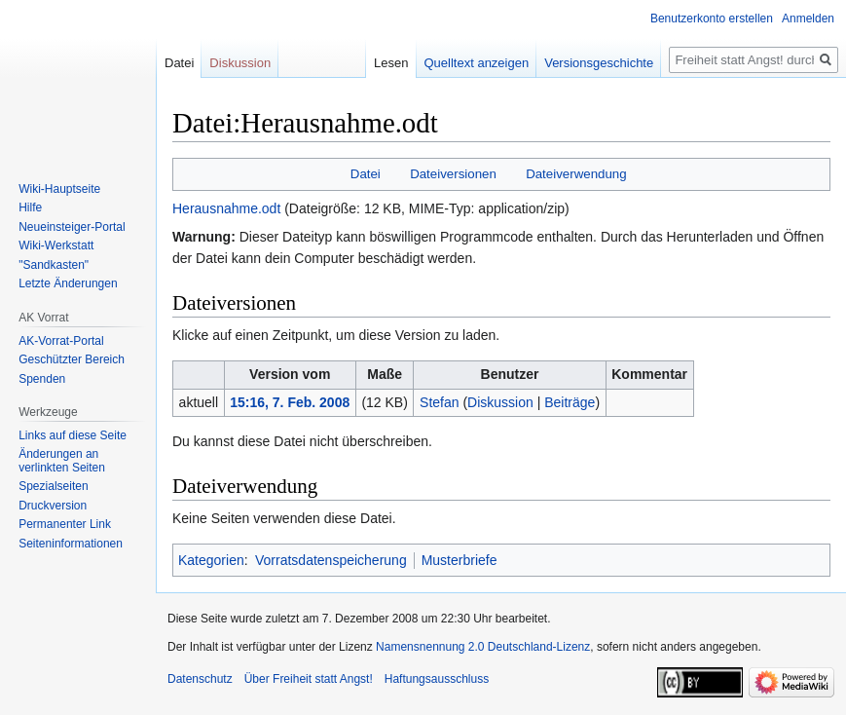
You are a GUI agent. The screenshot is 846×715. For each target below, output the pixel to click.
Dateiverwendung (576, 174)
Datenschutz (200, 679)
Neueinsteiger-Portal (71, 227)
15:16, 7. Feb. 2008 (289, 402)
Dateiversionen (453, 174)
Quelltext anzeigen (477, 63)
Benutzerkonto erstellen (711, 18)
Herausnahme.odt (226, 208)
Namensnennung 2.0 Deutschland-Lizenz (483, 647)
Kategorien (211, 560)
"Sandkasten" (53, 265)
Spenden (41, 379)
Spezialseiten (53, 486)
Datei (365, 174)
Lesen (391, 63)
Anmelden (808, 18)
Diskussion (500, 402)
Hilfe (30, 207)
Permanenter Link (64, 524)
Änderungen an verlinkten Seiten (61, 460)
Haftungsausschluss (437, 679)
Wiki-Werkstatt (55, 245)
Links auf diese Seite (72, 435)
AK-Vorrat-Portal (60, 341)
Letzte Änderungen (67, 283)
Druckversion (52, 505)
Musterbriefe (459, 560)
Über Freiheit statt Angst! (308, 679)
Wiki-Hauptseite (59, 189)
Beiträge (569, 402)
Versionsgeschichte (598, 63)
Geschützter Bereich (71, 359)
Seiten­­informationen (70, 543)
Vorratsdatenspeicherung (331, 560)
